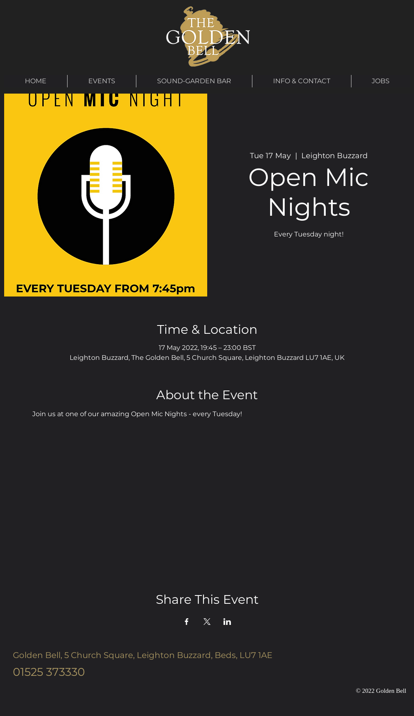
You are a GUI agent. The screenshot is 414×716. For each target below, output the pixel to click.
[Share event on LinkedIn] (227, 621)
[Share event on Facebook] (187, 621)
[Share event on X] (207, 621)
